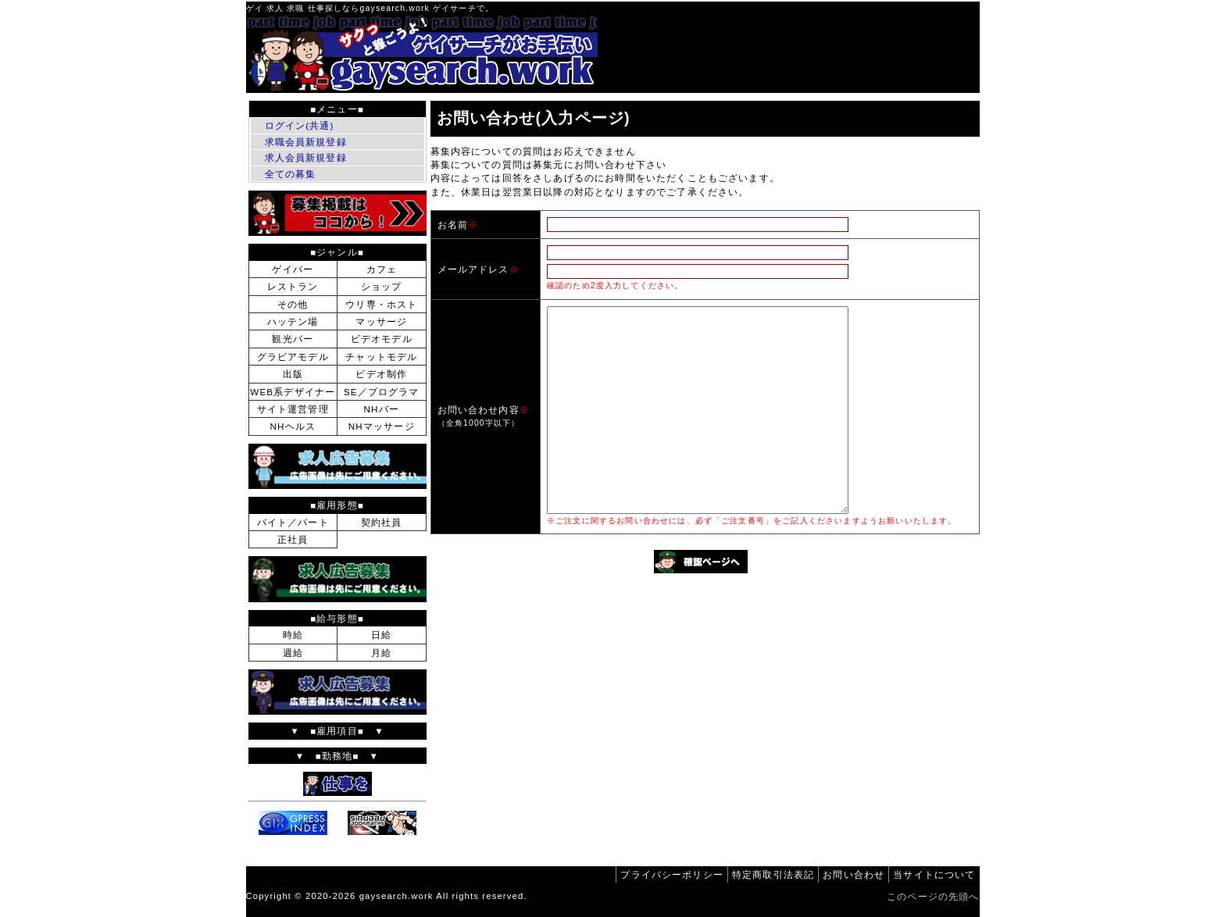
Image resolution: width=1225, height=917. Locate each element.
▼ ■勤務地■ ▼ (337, 756)
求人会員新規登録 (306, 157)
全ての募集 (290, 174)
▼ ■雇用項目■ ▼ (337, 731)
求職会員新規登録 (306, 142)
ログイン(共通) (299, 125)
